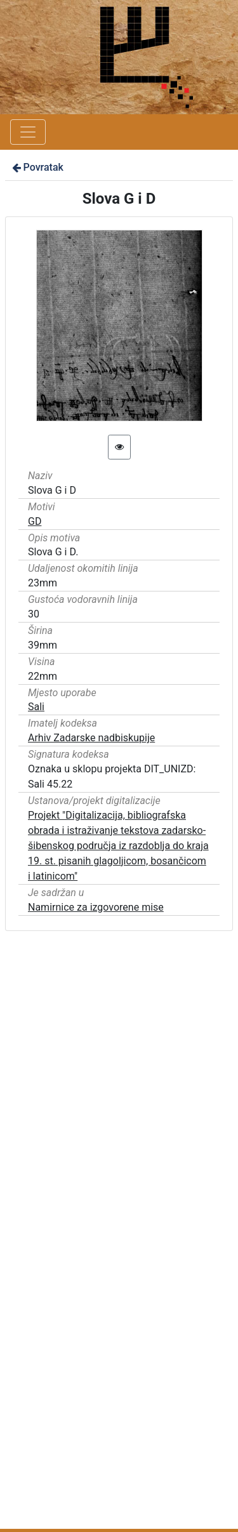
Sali (36, 707)
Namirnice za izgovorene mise (96, 907)
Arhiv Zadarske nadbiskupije (91, 738)
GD (34, 521)
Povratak (36, 167)
